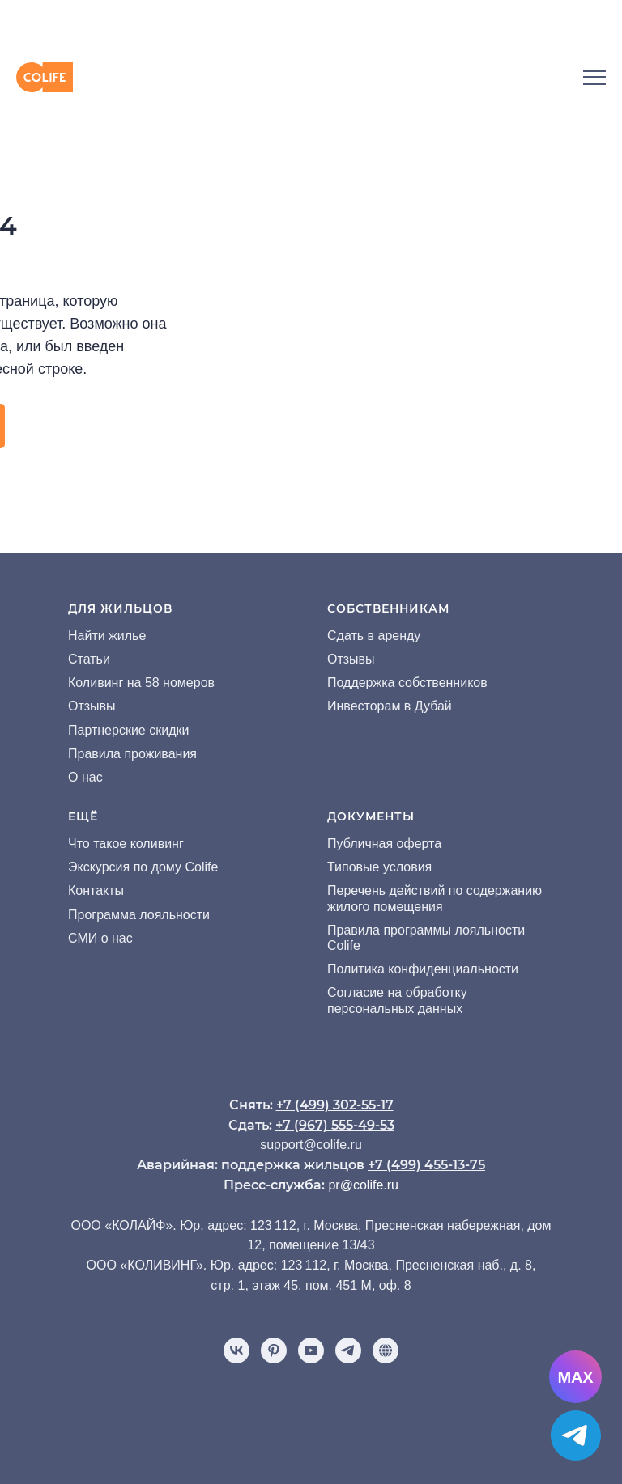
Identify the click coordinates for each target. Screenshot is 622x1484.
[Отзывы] (385, 1350)
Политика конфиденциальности (422, 969)
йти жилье (115, 635)
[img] (311, 25)
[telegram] (348, 1350)
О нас (85, 777)
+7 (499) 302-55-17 (335, 1105)
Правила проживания (132, 754)
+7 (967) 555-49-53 (334, 1125)
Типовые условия (379, 867)
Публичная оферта (384, 843)
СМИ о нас (100, 938)
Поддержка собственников (407, 682)
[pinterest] (274, 1350)
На (76, 635)
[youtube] (311, 1350)
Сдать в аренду (373, 635)
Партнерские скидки (128, 730)
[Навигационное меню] (594, 78)
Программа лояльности (139, 915)
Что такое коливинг (126, 843)
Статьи (89, 659)
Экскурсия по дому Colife (143, 867)
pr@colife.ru (363, 1185)
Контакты (96, 890)
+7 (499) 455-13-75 (426, 1164)
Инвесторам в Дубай (389, 706)
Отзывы (92, 706)
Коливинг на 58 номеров (141, 682)
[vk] (236, 1350)
